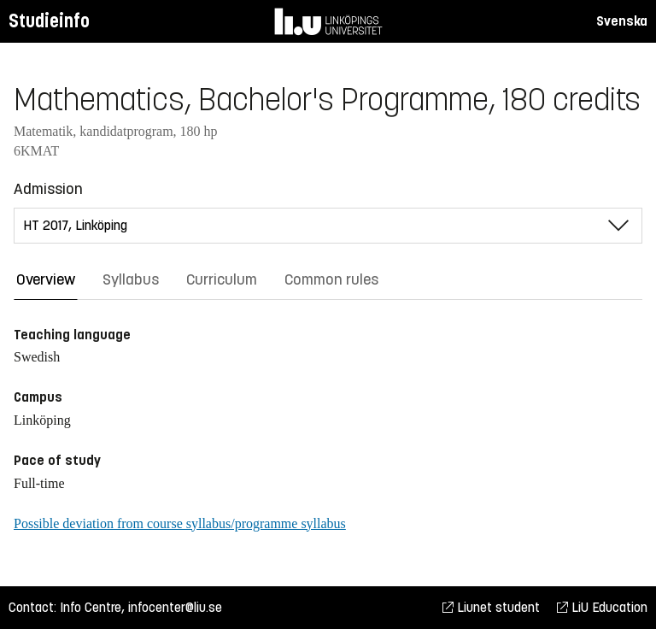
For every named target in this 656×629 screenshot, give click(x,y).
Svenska (621, 21)
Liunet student (491, 607)
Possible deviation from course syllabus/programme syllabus (180, 523)
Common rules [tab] (331, 279)
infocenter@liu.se (175, 607)
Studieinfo (49, 20)
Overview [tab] (45, 279)
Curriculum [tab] (221, 279)
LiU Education (602, 607)
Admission (48, 188)
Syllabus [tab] (130, 279)
